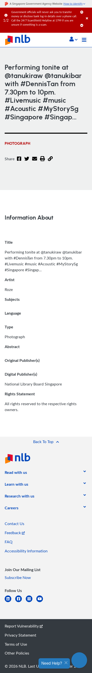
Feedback (15, 532)
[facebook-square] (20, 601)
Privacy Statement (20, 635)
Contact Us (14, 523)
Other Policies (17, 653)
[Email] (35, 161)
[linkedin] (10, 601)
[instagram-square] (31, 601)
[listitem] (16, 473)
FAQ (9, 542)
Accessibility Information (26, 551)
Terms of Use (16, 644)
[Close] (88, 13)
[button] (73, 40)
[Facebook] (19, 161)
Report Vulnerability (24, 626)
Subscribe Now (18, 577)
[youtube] (41, 601)
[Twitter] (27, 161)
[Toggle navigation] (84, 40)
